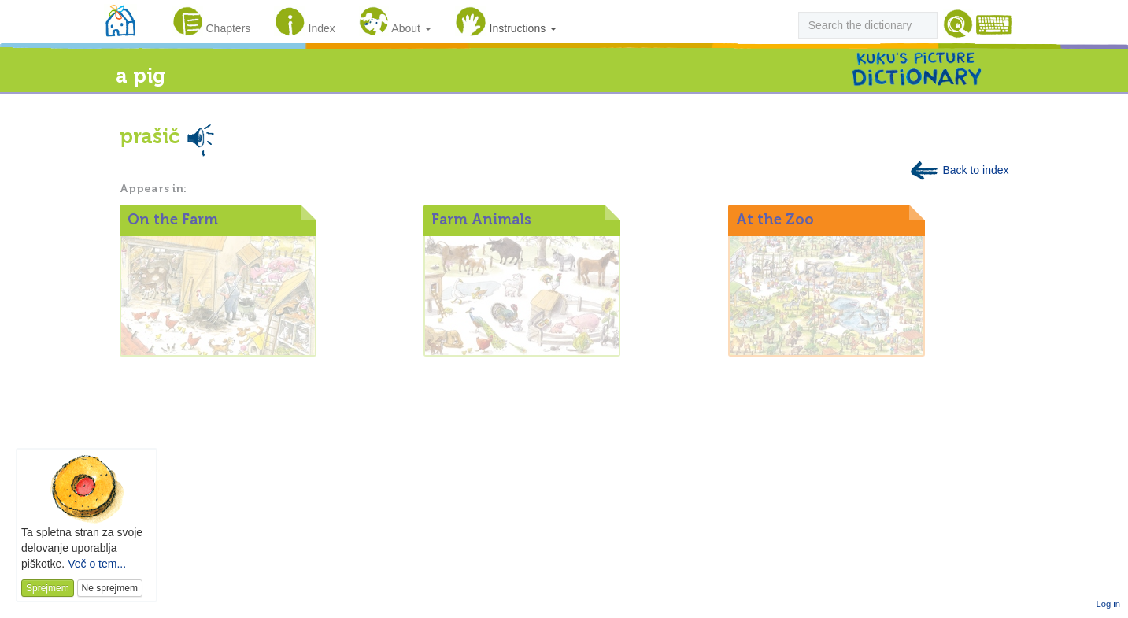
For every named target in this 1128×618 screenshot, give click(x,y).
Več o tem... (97, 563)
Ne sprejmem (110, 588)
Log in (1108, 604)
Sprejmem (47, 588)
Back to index (958, 170)
